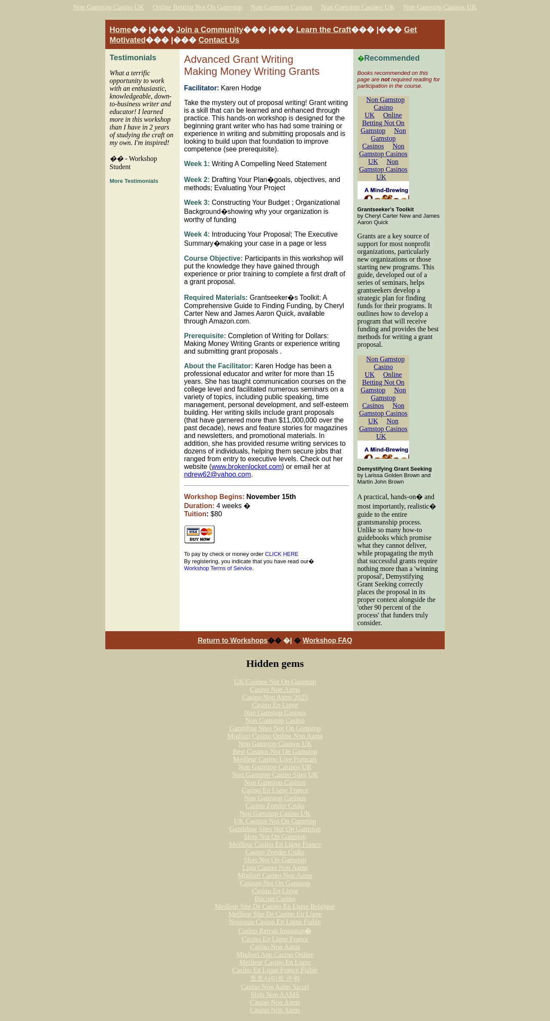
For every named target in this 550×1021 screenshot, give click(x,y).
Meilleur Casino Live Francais (275, 759)
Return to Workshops (232, 640)
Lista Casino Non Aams (275, 867)
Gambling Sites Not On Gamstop (275, 728)
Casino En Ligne (275, 705)
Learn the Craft (323, 29)
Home (120, 29)
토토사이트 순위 (275, 978)
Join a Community (209, 29)
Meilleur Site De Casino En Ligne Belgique (275, 906)
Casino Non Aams (275, 689)
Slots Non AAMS (275, 994)
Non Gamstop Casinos (281, 7)
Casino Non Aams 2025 (275, 697)
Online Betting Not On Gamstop (197, 7)
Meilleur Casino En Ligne (275, 962)
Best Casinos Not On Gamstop (275, 751)
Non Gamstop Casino (275, 720)
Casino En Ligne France (274, 790)
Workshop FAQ (327, 640)
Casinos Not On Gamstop (275, 883)
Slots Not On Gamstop (275, 836)
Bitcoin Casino (275, 898)
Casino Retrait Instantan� (275, 931)
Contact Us (219, 40)
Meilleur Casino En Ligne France (275, 844)
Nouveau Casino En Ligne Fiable (275, 921)
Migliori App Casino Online (275, 954)
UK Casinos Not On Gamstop (275, 681)
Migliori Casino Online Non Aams (274, 736)
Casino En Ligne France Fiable (275, 970)
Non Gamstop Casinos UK (357, 7)
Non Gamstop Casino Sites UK (275, 774)
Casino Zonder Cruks (275, 805)
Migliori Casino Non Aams (275, 875)
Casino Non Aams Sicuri (275, 986)
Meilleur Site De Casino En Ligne (275, 914)
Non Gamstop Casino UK (108, 7)
